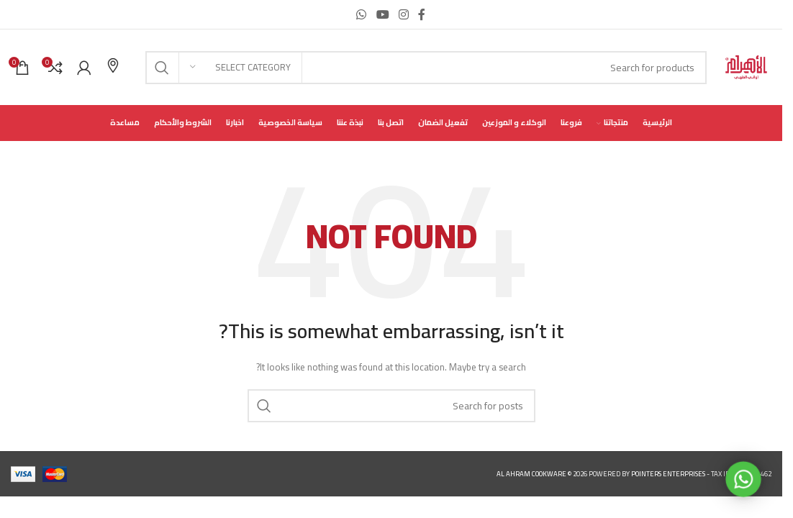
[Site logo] (746, 66)
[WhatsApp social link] (361, 14)
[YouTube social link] (382, 14)
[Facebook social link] (421, 14)
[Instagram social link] (403, 14)
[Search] (426, 67)
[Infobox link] (113, 67)
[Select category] (240, 68)
